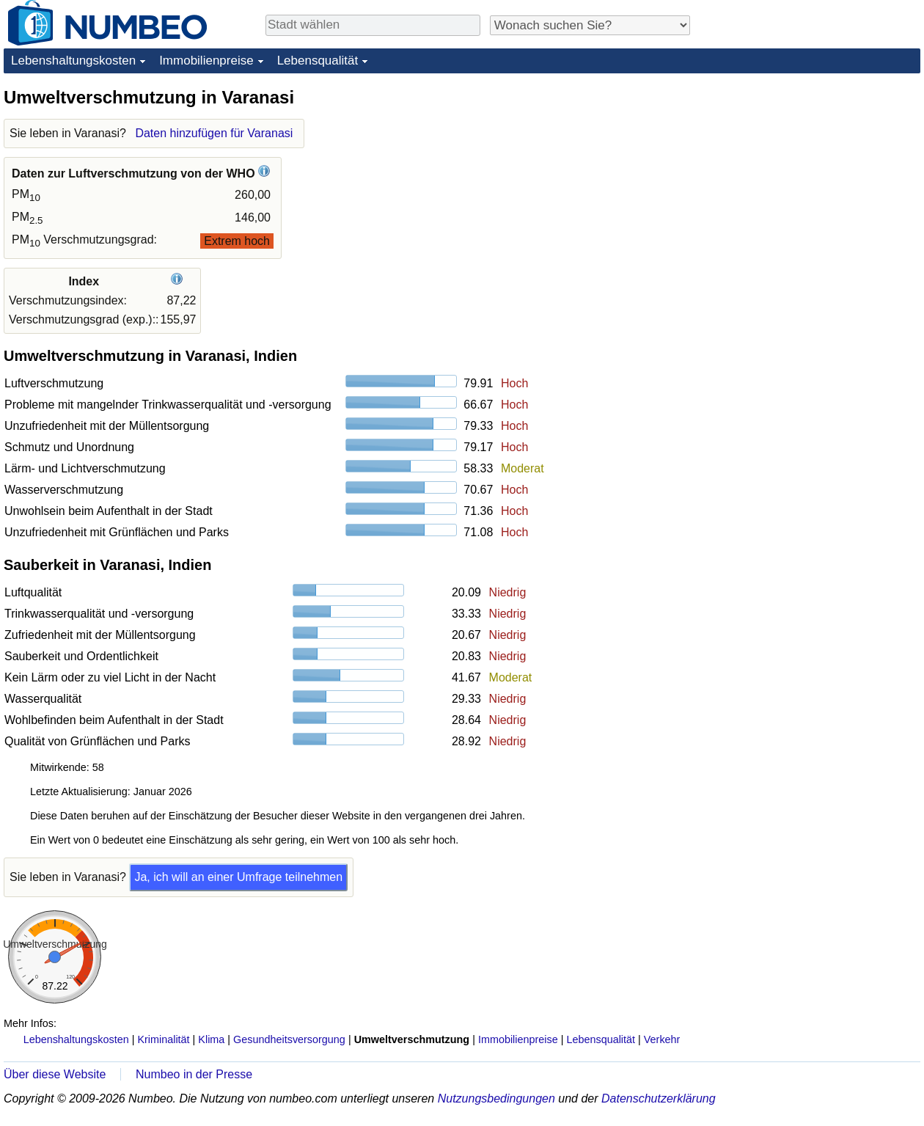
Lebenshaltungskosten (73, 60)
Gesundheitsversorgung (289, 1039)
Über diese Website (55, 1074)
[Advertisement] (810, 177)
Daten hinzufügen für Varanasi (214, 133)
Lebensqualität (318, 60)
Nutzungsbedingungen (496, 1098)
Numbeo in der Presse (194, 1074)
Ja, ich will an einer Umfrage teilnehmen (238, 877)
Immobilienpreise (206, 60)
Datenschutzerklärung (658, 1098)
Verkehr (662, 1039)
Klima (211, 1039)
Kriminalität (163, 1039)
